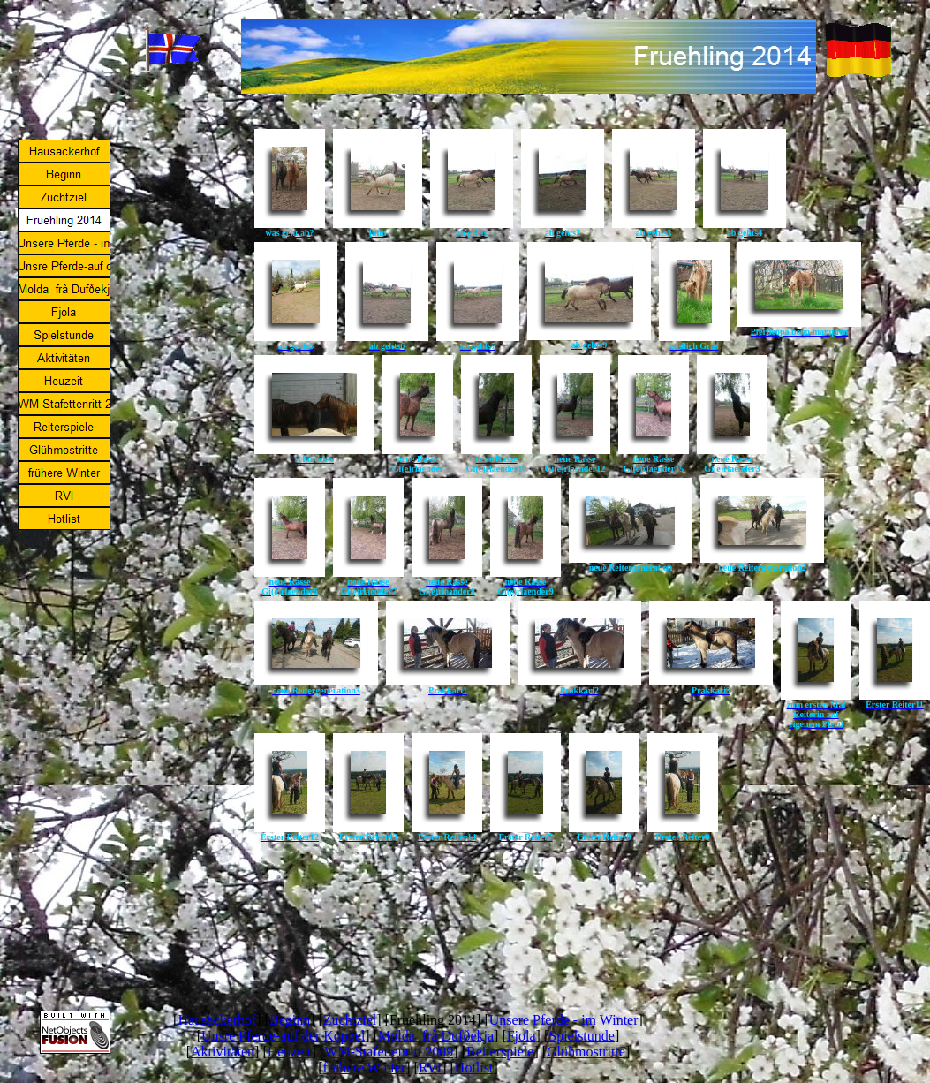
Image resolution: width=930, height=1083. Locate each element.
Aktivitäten (222, 1051)
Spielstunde (581, 1035)
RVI (430, 1067)
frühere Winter (364, 1067)
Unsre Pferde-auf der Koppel (283, 1035)
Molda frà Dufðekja (436, 1035)
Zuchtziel (349, 1019)
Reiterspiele (499, 1051)
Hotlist (474, 1067)
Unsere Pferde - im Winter (564, 1019)
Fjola (521, 1035)
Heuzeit (290, 1051)
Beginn (289, 1019)
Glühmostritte (586, 1051)
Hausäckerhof (217, 1019)
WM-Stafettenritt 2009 (388, 1051)
